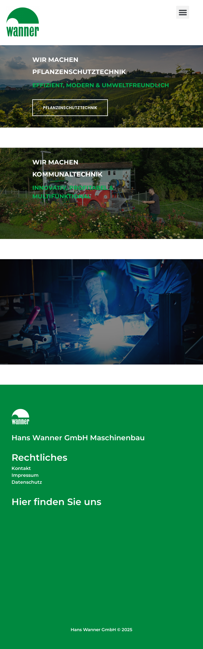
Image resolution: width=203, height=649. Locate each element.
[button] (182, 12)
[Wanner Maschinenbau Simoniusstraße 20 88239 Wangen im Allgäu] (101, 546)
